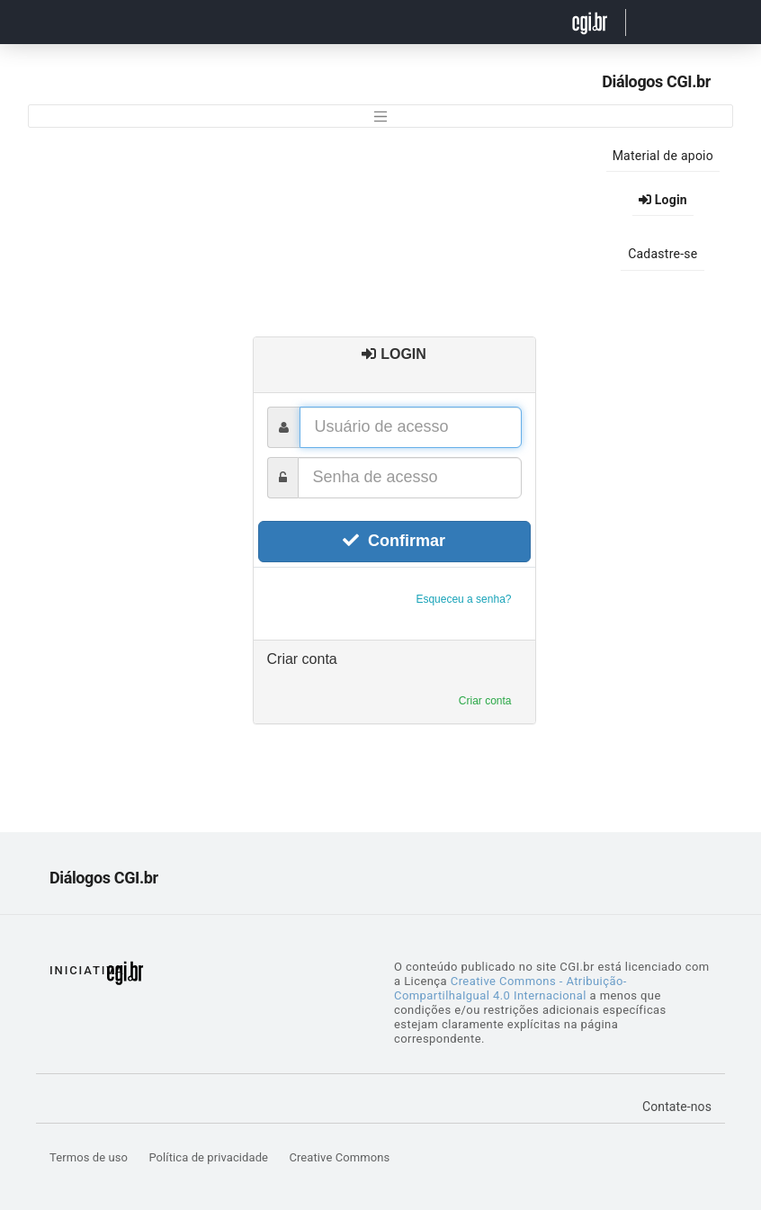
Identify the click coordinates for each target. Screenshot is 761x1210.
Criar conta (485, 701)
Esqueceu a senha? (463, 599)
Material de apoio (663, 155)
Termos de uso (89, 1157)
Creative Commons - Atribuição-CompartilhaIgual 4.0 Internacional (510, 988)
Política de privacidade (209, 1157)
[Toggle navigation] (380, 116)
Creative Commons (339, 1157)
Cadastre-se (662, 253)
